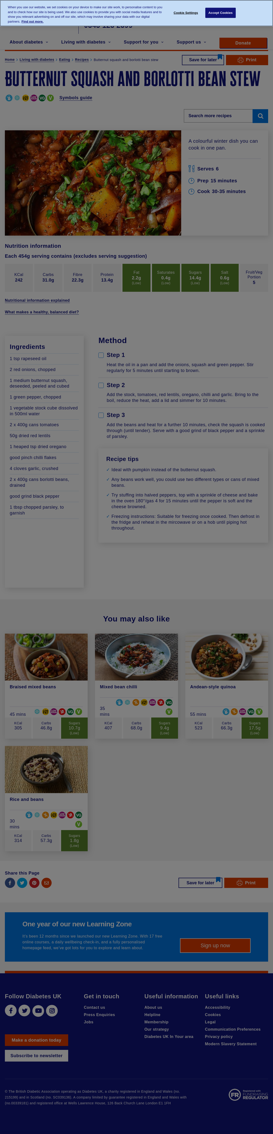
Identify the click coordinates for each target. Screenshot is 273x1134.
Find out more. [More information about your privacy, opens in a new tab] (32, 18)
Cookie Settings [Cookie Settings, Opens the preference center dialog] (186, 10)
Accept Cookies (220, 10)
